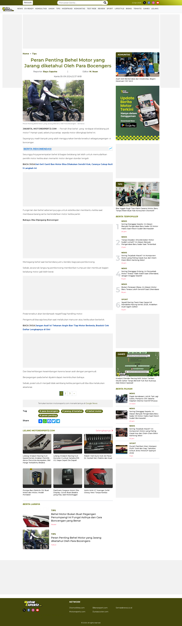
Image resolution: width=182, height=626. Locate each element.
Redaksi (47, 615)
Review (101, 8)
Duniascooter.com (100, 612)
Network (28, 2)
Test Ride (91, 8)
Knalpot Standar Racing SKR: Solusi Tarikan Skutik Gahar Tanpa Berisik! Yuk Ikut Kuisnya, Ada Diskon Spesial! (136, 380)
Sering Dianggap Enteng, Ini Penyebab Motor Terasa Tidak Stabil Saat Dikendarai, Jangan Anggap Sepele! (140, 273)
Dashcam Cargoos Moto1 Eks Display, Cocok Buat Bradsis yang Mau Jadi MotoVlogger (66, 492)
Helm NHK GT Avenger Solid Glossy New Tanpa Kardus (96, 491)
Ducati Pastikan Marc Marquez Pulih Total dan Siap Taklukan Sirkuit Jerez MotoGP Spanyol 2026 (143, 449)
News (20, 8)
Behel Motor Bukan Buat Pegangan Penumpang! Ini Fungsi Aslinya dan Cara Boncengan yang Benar (76, 517)
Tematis (137, 8)
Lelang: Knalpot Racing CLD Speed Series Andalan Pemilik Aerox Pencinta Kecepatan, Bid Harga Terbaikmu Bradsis (36, 459)
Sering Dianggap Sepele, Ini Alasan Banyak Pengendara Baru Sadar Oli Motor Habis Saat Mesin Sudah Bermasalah (139, 226)
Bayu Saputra (50, 71)
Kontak (26, 615)
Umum (51, 8)
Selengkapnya (104, 430)
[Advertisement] (12, 51)
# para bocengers (49, 411)
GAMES (146, 8)
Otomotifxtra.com (77, 608)
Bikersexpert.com (100, 608)
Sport (110, 8)
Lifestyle (119, 8)
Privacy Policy (36, 615)
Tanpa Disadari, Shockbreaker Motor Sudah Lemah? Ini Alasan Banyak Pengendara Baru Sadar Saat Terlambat (138, 242)
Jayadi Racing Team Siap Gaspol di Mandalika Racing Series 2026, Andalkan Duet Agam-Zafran (139, 304)
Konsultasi (41, 8)
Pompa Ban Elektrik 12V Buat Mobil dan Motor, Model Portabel (36, 492)
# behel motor (94, 411)
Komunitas (79, 8)
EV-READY (29, 8)
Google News (91, 403)
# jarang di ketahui (72, 411)
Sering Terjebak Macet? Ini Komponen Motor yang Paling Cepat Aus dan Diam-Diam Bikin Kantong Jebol (139, 257)
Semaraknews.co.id (124, 608)
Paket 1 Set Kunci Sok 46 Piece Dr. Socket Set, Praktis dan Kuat (98, 457)
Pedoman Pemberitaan (33, 618)
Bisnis (129, 8)
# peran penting (48, 415)
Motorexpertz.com (77, 612)
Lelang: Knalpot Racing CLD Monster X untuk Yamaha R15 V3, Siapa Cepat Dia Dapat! (66, 458)
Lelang (155, 8)
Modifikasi (67, 8)
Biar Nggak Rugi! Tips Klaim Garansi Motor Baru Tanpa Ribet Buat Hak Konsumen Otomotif (137, 209)
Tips (58, 8)
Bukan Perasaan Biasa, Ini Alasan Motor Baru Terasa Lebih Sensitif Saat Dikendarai (140, 288)
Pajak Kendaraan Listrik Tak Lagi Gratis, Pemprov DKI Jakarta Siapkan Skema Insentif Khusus (143, 398)
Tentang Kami (58, 615)
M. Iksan (93, 71)
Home (26, 54)
